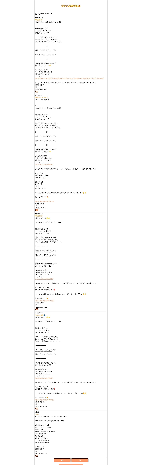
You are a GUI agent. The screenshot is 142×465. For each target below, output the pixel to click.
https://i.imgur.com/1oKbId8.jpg (44, 201)
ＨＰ (37, 91)
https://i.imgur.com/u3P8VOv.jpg (44, 399)
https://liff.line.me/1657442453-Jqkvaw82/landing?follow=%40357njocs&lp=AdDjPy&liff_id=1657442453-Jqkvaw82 (69, 78)
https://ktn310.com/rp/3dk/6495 (44, 164)
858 (80, 460)
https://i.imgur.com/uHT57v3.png (44, 300)
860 (62, 460)
